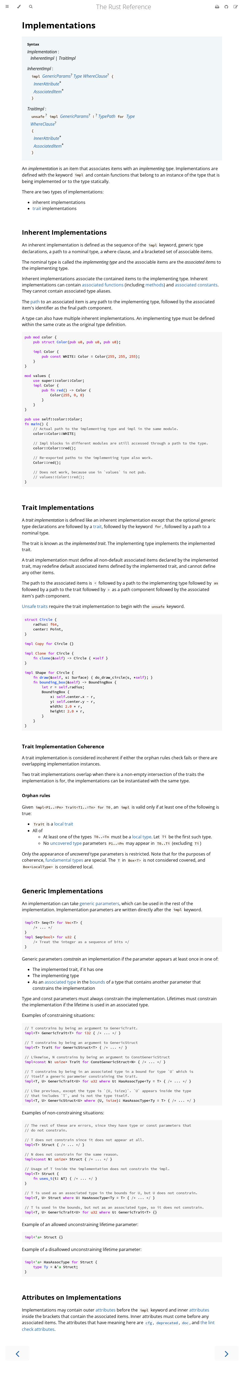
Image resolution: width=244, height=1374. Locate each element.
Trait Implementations (58, 507)
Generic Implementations (62, 890)
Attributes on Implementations (71, 1297)
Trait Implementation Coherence (63, 746)
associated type (60, 982)
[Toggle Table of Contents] (7, 6)
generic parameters (99, 903)
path (35, 302)
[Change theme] (19, 6)
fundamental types (64, 860)
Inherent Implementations (64, 232)
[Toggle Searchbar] (31, 6)
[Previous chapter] (17, 1353)
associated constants (196, 285)
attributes (106, 1310)
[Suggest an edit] (235, 7)
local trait (63, 824)
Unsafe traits (35, 606)
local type (141, 837)
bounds (97, 982)
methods (154, 285)
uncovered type (66, 843)
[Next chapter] (227, 1353)
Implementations (59, 25)
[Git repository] (226, 7)
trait (37, 208)
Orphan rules (36, 795)
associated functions (103, 285)
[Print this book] (217, 7)
